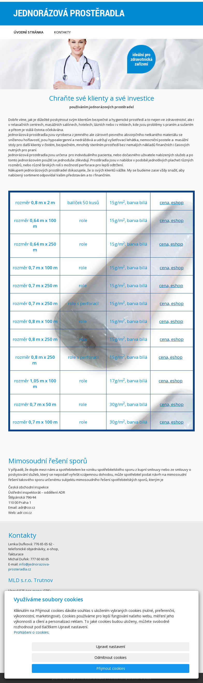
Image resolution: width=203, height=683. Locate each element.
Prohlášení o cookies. (31, 654)
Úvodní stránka (29, 32)
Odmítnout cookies (127, 668)
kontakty (62, 32)
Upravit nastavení (84, 668)
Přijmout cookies (169, 668)
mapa (37, 590)
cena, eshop (172, 202)
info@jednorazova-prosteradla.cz (29, 567)
